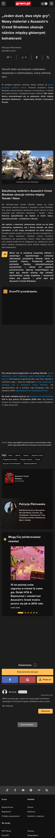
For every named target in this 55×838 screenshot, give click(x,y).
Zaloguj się (47, 679)
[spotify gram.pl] (31, 790)
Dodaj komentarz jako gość (27, 672)
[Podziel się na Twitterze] (47, 57)
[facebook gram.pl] (15, 790)
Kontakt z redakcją (36, 816)
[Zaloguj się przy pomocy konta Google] (27, 679)
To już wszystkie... (27, 724)
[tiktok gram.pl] (8, 790)
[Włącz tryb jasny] (44, 4)
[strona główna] (23, 3)
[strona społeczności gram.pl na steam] (39, 790)
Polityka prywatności (11, 816)
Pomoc (31, 807)
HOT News (6, 831)
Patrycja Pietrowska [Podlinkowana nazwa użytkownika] (11, 47)
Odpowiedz (45, 711)
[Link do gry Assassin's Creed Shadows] (18, 478)
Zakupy (31, 831)
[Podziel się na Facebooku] (36, 57)
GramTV (5, 835)
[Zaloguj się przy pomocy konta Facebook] (10, 679)
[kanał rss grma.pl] (47, 790)
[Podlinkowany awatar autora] (10, 508)
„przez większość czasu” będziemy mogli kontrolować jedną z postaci (27, 376)
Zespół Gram (7, 807)
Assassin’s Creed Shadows (41, 396)
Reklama (31, 811)
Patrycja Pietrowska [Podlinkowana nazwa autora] (32, 504)
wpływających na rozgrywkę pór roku (31, 390)
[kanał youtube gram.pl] (23, 790)
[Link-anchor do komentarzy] (9, 57)
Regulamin (6, 811)
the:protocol (33, 835)
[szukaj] (3, 3)
